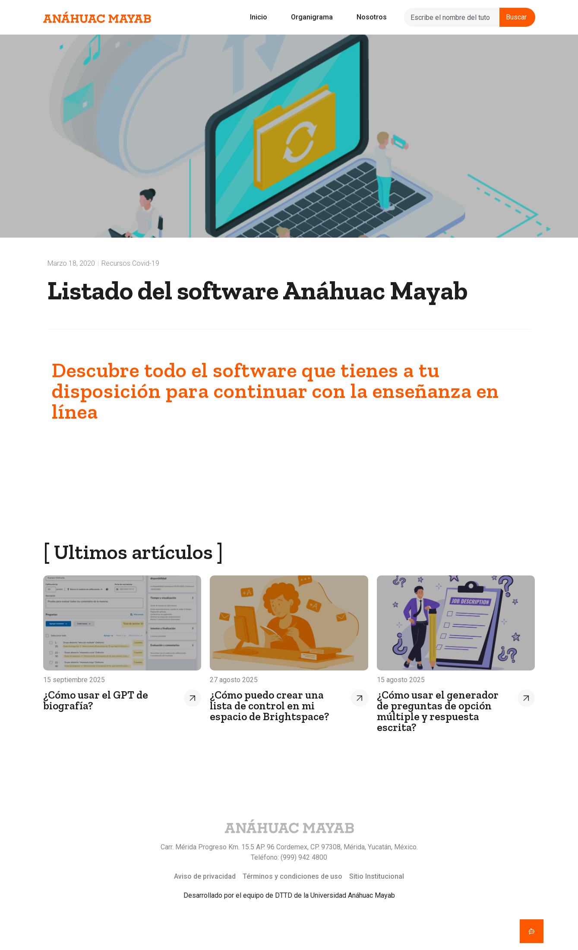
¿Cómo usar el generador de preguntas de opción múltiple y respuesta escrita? (438, 711)
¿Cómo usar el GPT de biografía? (95, 700)
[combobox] (451, 17)
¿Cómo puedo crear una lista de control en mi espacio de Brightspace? (269, 705)
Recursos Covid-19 (130, 263)
